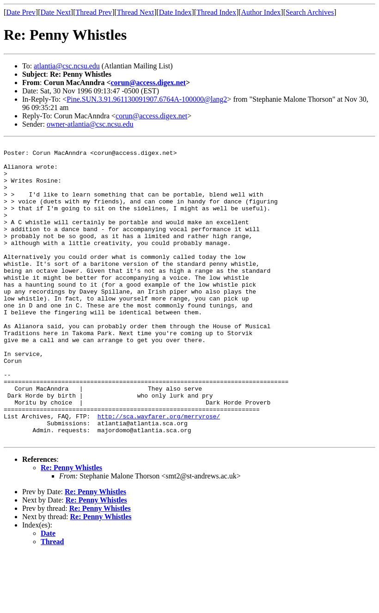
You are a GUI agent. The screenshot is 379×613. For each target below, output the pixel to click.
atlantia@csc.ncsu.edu (67, 66)
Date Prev (21, 12)
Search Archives (310, 12)
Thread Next (135, 12)
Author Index (261, 12)
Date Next (56, 12)
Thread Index (216, 12)
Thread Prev (93, 12)
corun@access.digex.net (148, 82)
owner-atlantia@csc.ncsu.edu (90, 124)
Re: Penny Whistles (71, 527)
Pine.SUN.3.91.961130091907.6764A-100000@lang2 (147, 99)
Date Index (175, 12)
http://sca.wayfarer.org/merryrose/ (159, 471)
